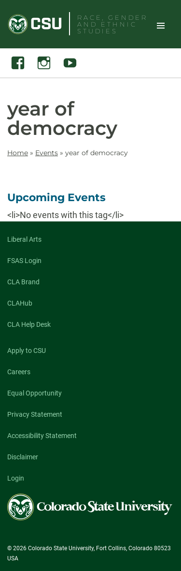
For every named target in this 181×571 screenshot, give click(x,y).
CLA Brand (23, 282)
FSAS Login (24, 260)
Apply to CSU (26, 350)
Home (17, 152)
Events (46, 152)
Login (15, 478)
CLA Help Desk (29, 324)
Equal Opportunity (34, 393)
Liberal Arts (24, 239)
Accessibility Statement (42, 435)
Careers (18, 372)
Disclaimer (22, 457)
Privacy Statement (34, 414)
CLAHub (19, 303)
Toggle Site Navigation (161, 25)
